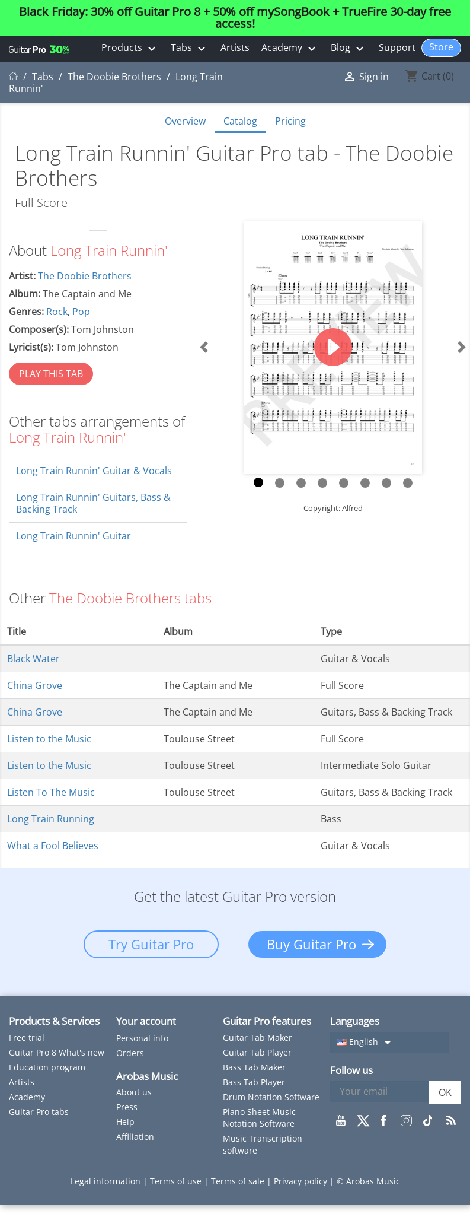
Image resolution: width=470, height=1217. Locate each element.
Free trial (26, 1037)
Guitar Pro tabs (39, 1111)
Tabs (190, 48)
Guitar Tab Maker (257, 1037)
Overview (185, 121)
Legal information (107, 1181)
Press (127, 1107)
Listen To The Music (51, 792)
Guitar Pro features (267, 1021)
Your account (146, 1021)
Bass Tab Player (254, 1082)
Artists (235, 47)
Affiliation (135, 1136)
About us (134, 1092)
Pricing (290, 121)
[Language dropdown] (389, 1042)
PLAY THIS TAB (51, 373)
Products (130, 48)
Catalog (240, 121)
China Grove (34, 685)
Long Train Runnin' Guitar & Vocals (94, 470)
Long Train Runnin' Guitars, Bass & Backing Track (93, 503)
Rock (57, 311)
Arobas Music (147, 1076)
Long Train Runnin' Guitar (73, 535)
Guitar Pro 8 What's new (56, 1052)
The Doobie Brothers (85, 275)
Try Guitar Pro (151, 944)
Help (125, 1121)
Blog (349, 48)
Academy (290, 48)
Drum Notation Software (271, 1096)
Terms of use (177, 1181)
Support (397, 47)
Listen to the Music (49, 738)
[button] (203, 347)
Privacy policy (302, 1181)
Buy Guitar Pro (311, 944)
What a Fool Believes (52, 845)
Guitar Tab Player (257, 1052)
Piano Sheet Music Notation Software (259, 1117)
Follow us (351, 1070)
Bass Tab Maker (254, 1067)
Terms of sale (239, 1181)
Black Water (33, 658)
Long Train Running (50, 818)
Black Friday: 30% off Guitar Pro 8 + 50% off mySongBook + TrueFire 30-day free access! (235, 18)
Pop (81, 311)
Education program (47, 1067)
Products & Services (54, 1021)
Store (441, 46)
